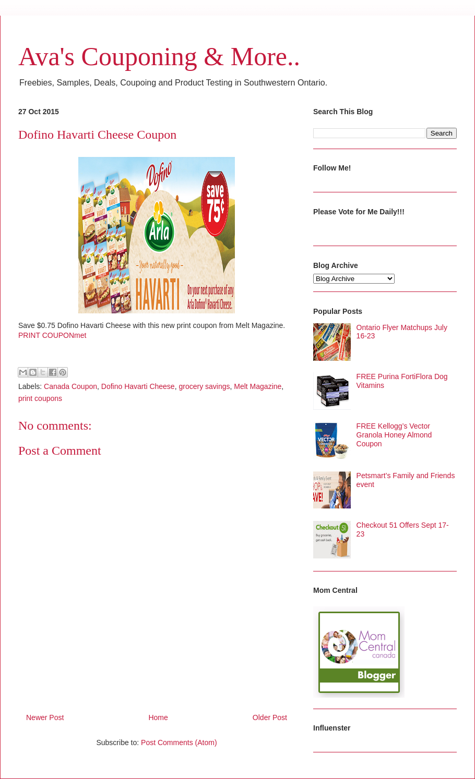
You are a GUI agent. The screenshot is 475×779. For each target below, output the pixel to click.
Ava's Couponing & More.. (159, 56)
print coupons (40, 398)
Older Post (270, 717)
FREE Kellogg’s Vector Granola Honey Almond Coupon (394, 435)
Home (158, 717)
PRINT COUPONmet (52, 335)
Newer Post (45, 717)
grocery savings (204, 386)
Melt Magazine (257, 386)
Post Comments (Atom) (179, 742)
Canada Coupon (70, 386)
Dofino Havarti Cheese (138, 386)
